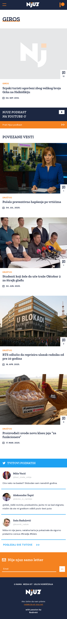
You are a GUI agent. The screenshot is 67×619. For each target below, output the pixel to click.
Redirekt (33, 612)
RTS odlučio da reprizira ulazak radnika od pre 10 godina (33, 357)
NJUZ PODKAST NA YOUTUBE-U (14, 114)
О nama (18, 584)
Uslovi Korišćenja (43, 584)
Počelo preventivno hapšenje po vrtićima (31, 202)
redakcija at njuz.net (33, 604)
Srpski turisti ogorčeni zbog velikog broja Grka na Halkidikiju (31, 90)
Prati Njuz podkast (12, 125)
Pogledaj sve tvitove (17, 545)
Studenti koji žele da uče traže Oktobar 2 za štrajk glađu (31, 278)
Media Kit (28, 584)
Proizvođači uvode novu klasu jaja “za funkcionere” (29, 435)
